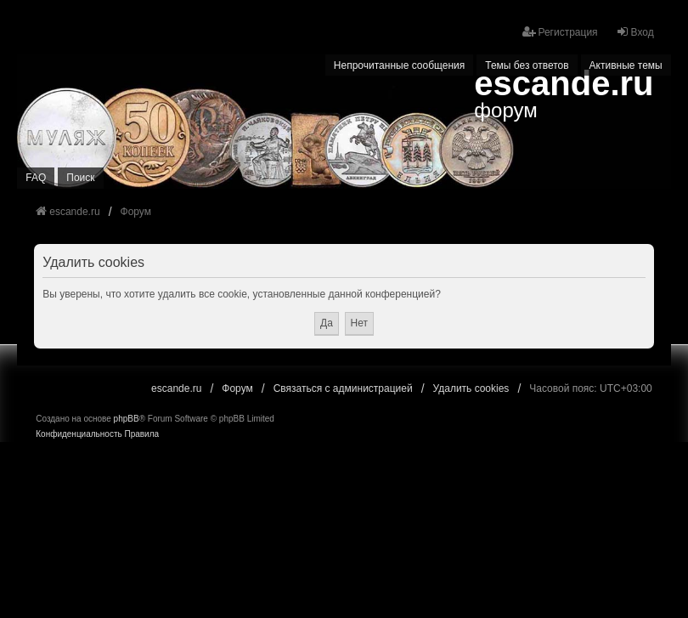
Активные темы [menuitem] (626, 65)
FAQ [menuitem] (35, 178)
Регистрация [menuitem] (559, 32)
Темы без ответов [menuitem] (526, 65)
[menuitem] (78, 434)
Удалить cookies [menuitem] (471, 388)
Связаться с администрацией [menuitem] (343, 388)
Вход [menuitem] (635, 32)
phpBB (126, 418)
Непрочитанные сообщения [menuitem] (399, 65)
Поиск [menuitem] (80, 178)
